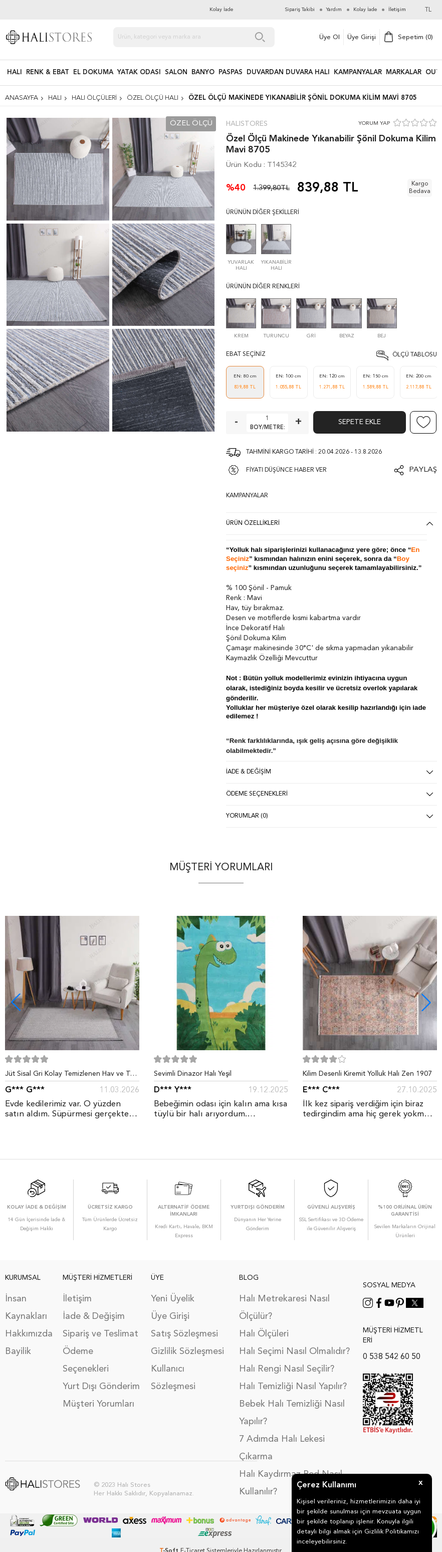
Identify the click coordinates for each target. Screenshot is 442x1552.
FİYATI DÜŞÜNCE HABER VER (286, 470)
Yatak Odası (139, 72)
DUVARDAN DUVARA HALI (288, 72)
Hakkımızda (29, 1333)
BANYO (202, 72)
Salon (176, 72)
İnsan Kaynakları (26, 1307)
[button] (426, 1002)
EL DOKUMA (93, 72)
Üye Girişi (361, 37)
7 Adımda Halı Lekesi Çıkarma (282, 1448)
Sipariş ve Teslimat (100, 1333)
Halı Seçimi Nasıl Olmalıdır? (294, 1351)
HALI (14, 72)
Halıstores (247, 123)
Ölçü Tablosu (414, 355)
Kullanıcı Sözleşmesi (173, 1378)
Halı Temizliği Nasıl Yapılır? (293, 1386)
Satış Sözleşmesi (184, 1333)
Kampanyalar (358, 72)
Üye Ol (329, 37)
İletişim (77, 1298)
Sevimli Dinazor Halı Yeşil (193, 1073)
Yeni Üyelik (172, 1298)
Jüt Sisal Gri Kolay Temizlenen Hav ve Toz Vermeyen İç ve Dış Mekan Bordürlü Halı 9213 (71, 1075)
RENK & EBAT (47, 72)
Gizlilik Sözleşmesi (187, 1351)
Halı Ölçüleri (264, 1333)
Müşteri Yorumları (98, 1404)
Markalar (403, 72)
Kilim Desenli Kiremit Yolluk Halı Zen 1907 (367, 1073)
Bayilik (18, 1351)
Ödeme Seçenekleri (86, 1360)
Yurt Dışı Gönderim (101, 1386)
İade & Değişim (94, 1316)
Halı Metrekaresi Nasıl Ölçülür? (284, 1307)
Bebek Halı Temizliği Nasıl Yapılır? (292, 1413)
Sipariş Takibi (300, 9)
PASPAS (230, 72)
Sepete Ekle (359, 422)
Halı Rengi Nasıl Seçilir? (286, 1369)
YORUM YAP (374, 123)
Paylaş (423, 470)
